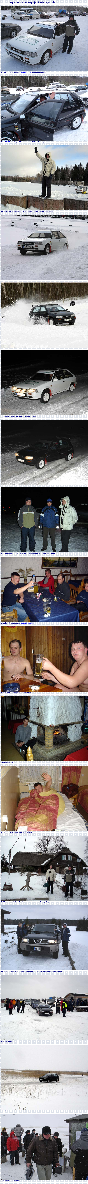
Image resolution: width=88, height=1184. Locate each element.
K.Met (8, 142)
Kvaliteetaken (25, 72)
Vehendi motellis (27, 623)
